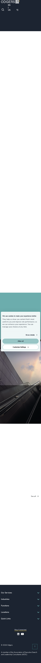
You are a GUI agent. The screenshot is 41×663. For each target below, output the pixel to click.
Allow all (20, 341)
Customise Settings (20, 347)
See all (35, 496)
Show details (30, 335)
